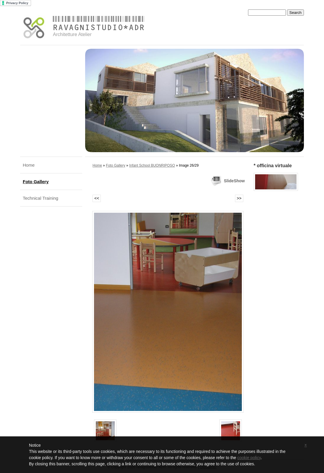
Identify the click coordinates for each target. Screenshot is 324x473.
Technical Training (40, 198)
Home (29, 165)
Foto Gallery (36, 181)
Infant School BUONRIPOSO (152, 165)
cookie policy (249, 457)
